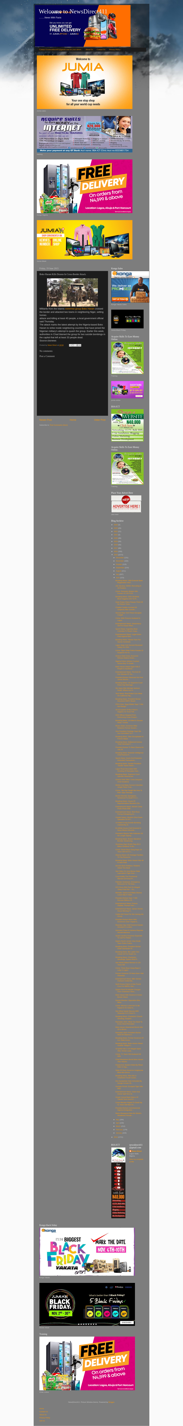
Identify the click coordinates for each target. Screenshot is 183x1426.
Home (73, 420)
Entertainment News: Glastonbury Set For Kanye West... (128, 625)
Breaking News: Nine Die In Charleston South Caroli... (126, 1077)
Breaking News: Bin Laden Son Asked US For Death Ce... (127, 953)
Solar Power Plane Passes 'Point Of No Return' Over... (129, 603)
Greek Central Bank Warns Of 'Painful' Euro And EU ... (127, 1098)
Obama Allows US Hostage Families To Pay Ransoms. (129, 856)
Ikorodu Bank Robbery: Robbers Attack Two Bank (128, 867)
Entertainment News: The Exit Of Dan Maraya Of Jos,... (128, 673)
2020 (116, 538)
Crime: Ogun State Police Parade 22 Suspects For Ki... (129, 651)
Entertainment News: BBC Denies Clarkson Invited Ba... (128, 980)
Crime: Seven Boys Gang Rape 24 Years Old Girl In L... (129, 851)
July (117, 574)
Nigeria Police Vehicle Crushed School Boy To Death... (127, 662)
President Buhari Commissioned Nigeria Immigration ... (128, 1109)
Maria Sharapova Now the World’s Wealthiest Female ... (128, 1114)
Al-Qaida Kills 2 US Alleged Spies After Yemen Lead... (128, 1050)
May (118, 1120)
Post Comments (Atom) (59, 425)
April (118, 1123)
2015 (116, 555)
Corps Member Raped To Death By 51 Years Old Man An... (129, 1103)
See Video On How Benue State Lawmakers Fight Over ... (128, 872)
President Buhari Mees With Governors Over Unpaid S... (127, 921)
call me (42, 1421)
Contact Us (101, 49)
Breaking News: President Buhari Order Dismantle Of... (128, 947)
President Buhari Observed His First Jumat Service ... (129, 678)
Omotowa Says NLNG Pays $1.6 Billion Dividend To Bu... (128, 845)
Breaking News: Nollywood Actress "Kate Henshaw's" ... (129, 743)
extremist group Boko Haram (79, 308)
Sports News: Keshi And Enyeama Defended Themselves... (129, 759)
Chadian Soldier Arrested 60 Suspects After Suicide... (126, 608)
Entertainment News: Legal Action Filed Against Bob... (128, 635)
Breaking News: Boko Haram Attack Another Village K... (129, 1044)
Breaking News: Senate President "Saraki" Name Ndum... (128, 765)
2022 (116, 531)
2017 (116, 548)
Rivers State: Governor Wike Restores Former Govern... (127, 727)
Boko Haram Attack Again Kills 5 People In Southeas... (128, 668)
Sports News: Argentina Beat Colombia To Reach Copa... (127, 630)
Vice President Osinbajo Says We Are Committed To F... (128, 732)
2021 (116, 535)
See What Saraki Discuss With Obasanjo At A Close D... (127, 1012)
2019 (116, 541)
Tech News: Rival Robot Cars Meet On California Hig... (129, 694)
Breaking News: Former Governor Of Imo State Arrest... (129, 1039)
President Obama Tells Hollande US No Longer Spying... (129, 834)
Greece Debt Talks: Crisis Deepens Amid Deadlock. (129, 781)
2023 (116, 528)
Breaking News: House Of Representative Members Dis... (128, 802)
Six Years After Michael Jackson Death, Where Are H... (128, 689)
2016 (116, 551)
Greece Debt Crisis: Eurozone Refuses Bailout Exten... (127, 657)
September (120, 568)
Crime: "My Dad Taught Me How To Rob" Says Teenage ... (129, 791)
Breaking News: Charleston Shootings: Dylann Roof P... (127, 958)
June (118, 578)
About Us (89, 49)
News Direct (137, 1151)
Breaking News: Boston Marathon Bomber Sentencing (128, 840)
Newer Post (45, 420)
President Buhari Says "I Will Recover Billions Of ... (126, 899)
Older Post (99, 420)
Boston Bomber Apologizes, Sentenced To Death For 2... (127, 797)
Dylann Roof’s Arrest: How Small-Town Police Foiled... (128, 942)
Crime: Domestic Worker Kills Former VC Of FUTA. (127, 592)
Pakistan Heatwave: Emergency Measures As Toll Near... (128, 883)
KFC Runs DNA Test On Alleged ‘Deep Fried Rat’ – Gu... (128, 888)
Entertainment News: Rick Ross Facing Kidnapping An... (128, 813)
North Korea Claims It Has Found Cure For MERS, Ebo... (128, 985)
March (118, 1126)
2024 (116, 525)
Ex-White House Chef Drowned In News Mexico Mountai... (128, 829)
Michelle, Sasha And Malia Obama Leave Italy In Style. (129, 894)
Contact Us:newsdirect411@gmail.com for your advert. (60, 49)
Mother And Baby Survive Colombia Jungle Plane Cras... (129, 786)
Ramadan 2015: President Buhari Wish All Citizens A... (128, 1034)
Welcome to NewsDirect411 (73, 11)
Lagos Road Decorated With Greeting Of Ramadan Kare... (128, 770)
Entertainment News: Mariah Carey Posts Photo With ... (129, 808)
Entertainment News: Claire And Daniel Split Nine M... (128, 1093)
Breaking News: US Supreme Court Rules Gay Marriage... (129, 684)
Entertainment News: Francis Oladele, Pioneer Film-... (127, 904)
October (119, 564)
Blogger (111, 1402)
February (119, 1130)
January (119, 1133)
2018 (116, 545)
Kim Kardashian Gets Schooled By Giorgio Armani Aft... (129, 1082)
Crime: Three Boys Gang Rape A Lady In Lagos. (128, 969)
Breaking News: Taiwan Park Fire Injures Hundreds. (128, 641)
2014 (116, 1137)
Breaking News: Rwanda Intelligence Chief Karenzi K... (129, 754)
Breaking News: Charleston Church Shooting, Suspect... (129, 1017)
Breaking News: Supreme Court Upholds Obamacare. (128, 775)
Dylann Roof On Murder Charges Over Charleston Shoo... (128, 991)
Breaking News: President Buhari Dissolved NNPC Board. (128, 700)
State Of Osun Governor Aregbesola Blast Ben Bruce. (129, 1071)
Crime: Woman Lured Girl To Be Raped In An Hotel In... (128, 1007)
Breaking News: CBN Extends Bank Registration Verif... (129, 582)
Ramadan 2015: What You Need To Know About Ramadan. (129, 1023)
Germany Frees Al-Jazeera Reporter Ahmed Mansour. (129, 931)
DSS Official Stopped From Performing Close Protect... (127, 716)
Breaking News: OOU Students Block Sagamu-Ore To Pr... (127, 598)
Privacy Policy (114, 49)
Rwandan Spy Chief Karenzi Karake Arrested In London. (129, 926)
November (120, 561)
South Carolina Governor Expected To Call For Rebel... (129, 937)
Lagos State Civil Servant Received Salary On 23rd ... (129, 646)
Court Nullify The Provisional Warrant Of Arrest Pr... (126, 877)
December (120, 558)
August (119, 571)
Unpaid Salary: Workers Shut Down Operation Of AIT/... (129, 818)
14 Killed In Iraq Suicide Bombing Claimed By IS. (128, 824)
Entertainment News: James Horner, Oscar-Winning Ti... (129, 910)
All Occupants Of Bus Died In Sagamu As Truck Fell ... (127, 711)
